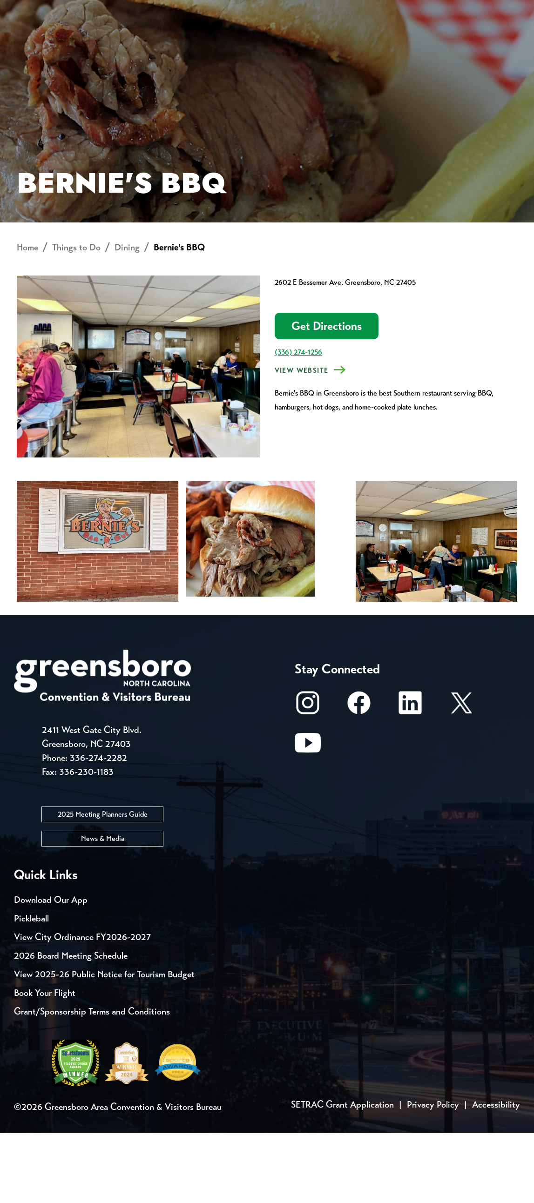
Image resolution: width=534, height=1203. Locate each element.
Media (311, 9)
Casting (366, 9)
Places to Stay (93, 44)
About (31, 40)
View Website (302, 441)
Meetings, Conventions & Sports (394, 44)
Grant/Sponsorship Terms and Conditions (92, 1082)
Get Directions (326, 396)
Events (31, 9)
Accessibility (496, 1175)
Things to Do (278, 44)
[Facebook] (359, 777)
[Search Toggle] (507, 39)
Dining (127, 317)
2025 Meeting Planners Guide (103, 884)
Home (27, 317)
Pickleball (31, 989)
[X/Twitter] (461, 777)
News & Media (102, 908)
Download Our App (51, 970)
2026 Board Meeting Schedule (71, 1026)
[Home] (201, 44)
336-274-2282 (98, 828)
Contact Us (166, 9)
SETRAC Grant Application (342, 1175)
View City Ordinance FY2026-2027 (82, 1007)
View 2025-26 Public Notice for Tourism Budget (104, 1044)
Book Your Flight (44, 1063)
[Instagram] (308, 777)
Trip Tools (93, 9)
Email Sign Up (246, 9)
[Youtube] (308, 817)
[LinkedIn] (410, 777)
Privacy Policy (433, 1175)
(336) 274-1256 (298, 422)
